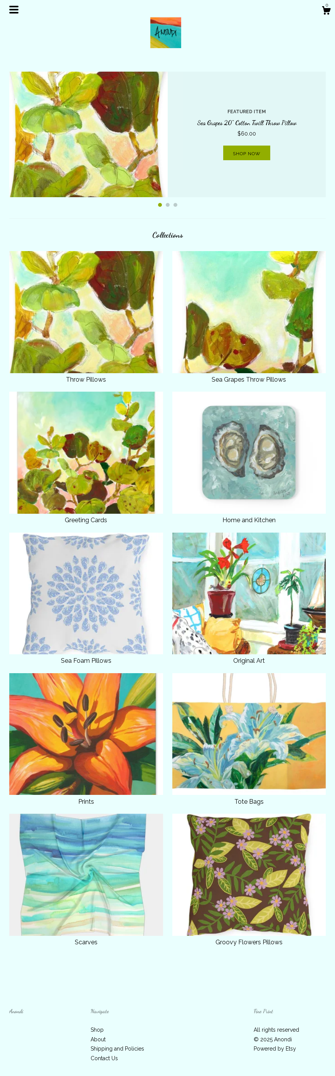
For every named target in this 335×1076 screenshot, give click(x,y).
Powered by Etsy (275, 1049)
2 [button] (168, 205)
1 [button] (160, 205)
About (98, 1039)
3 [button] (175, 205)
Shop (97, 1030)
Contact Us (104, 1058)
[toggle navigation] (14, 9)
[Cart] (326, 11)
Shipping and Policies (117, 1049)
